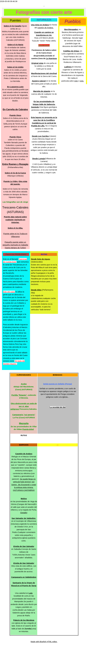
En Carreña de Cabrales (15, 109)
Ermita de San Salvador (23, 546)
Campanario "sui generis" (23, 415)
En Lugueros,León (15, 87)
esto (76, 81)
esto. (82, 81)
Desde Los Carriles (40, 136)
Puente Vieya (15, 137)
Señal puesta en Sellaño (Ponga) (57, 384)
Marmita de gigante (41, 91)
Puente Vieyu (15, 115)
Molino (24, 498)
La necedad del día (57, 407)
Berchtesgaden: (71, 29)
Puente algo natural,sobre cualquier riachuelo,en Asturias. (15, 219)
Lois (31, 593)
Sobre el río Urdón (15, 67)
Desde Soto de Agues (40, 259)
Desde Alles (36, 290)
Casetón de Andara (23, 454)
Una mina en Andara (40, 25)
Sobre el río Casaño (12, 26)
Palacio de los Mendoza (23, 620)
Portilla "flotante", (19, 395)
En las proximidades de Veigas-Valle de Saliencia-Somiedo (43, 104)
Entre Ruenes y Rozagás (15, 164)
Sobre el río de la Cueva (15, 173)
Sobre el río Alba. (15, 228)
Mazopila (23, 423)
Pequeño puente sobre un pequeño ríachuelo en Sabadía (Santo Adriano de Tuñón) (15, 245)
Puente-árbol (28, 429)
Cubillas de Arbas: (71, 51)
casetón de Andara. (45, 28)
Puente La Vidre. (10, 181)
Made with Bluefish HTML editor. (44, 642)
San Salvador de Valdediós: (24, 518)
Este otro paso (9, 292)
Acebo (24, 384)
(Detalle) (23, 513)
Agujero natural (39, 81)
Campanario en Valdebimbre (23, 577)
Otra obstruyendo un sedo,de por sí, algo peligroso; (23, 406)
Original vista (37, 63)
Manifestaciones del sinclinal (44, 73)
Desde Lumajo (38, 158)
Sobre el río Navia (15, 45)
